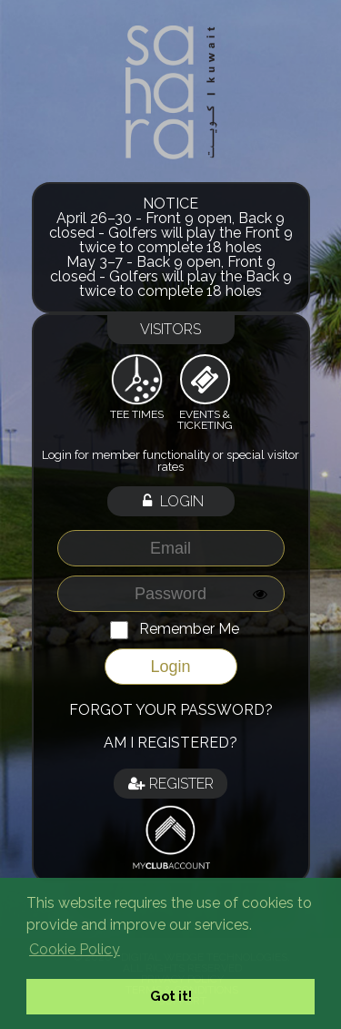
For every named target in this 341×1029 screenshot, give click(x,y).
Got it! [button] (171, 996)
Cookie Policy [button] (74, 949)
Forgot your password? (171, 709)
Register (171, 783)
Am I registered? (170, 742)
